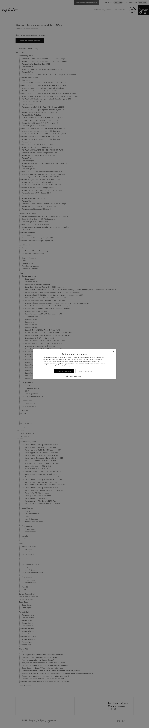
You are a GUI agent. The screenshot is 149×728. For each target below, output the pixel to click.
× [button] (113, 351)
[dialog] (74, 364)
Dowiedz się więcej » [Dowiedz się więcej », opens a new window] (64, 366)
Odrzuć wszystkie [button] (85, 371)
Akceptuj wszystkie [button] (64, 371)
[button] (74, 376)
